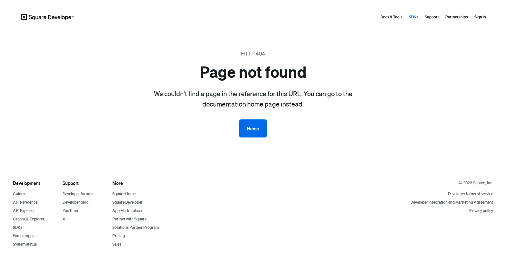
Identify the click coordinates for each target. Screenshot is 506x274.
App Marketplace (127, 210)
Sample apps (24, 235)
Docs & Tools (391, 17)
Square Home (124, 193)
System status (25, 244)
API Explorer (24, 210)
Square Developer (127, 202)
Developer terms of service (470, 193)
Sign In (480, 17)
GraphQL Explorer (29, 219)
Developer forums (78, 193)
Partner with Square (129, 219)
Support (432, 17)
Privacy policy (481, 210)
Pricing (118, 235)
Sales (116, 244)
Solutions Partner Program (135, 227)
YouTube (70, 210)
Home (253, 128)
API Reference (25, 202)
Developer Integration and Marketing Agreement (451, 202)
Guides (19, 193)
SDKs (413, 17)
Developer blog (75, 202)
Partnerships (456, 17)
